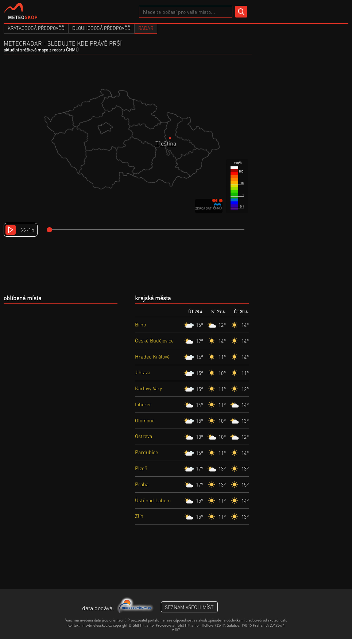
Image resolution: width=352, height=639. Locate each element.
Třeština (165, 143)
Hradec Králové (152, 356)
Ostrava (143, 436)
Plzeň (141, 468)
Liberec (143, 404)
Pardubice (146, 452)
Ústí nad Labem (153, 500)
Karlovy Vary (148, 388)
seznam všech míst (189, 607)
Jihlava (142, 372)
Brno (140, 324)
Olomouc (145, 420)
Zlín (139, 515)
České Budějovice (154, 340)
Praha (141, 484)
